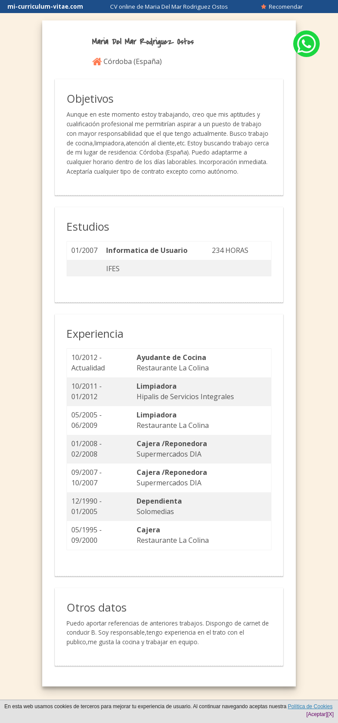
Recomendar (282, 6)
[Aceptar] (316, 714)
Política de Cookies (310, 706)
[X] (330, 714)
